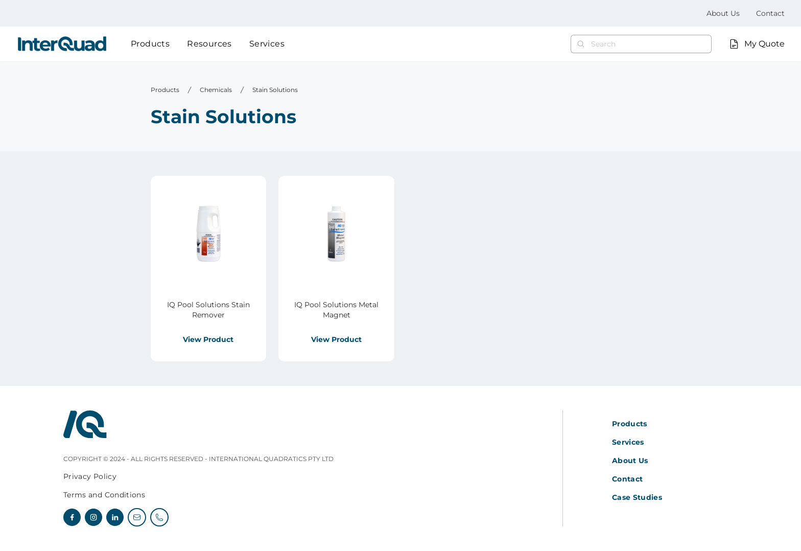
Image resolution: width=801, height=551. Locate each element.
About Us (723, 13)
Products (150, 44)
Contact (770, 13)
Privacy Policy (89, 476)
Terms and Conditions (104, 494)
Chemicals (216, 90)
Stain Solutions (275, 90)
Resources (209, 44)
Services (267, 44)
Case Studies (637, 497)
